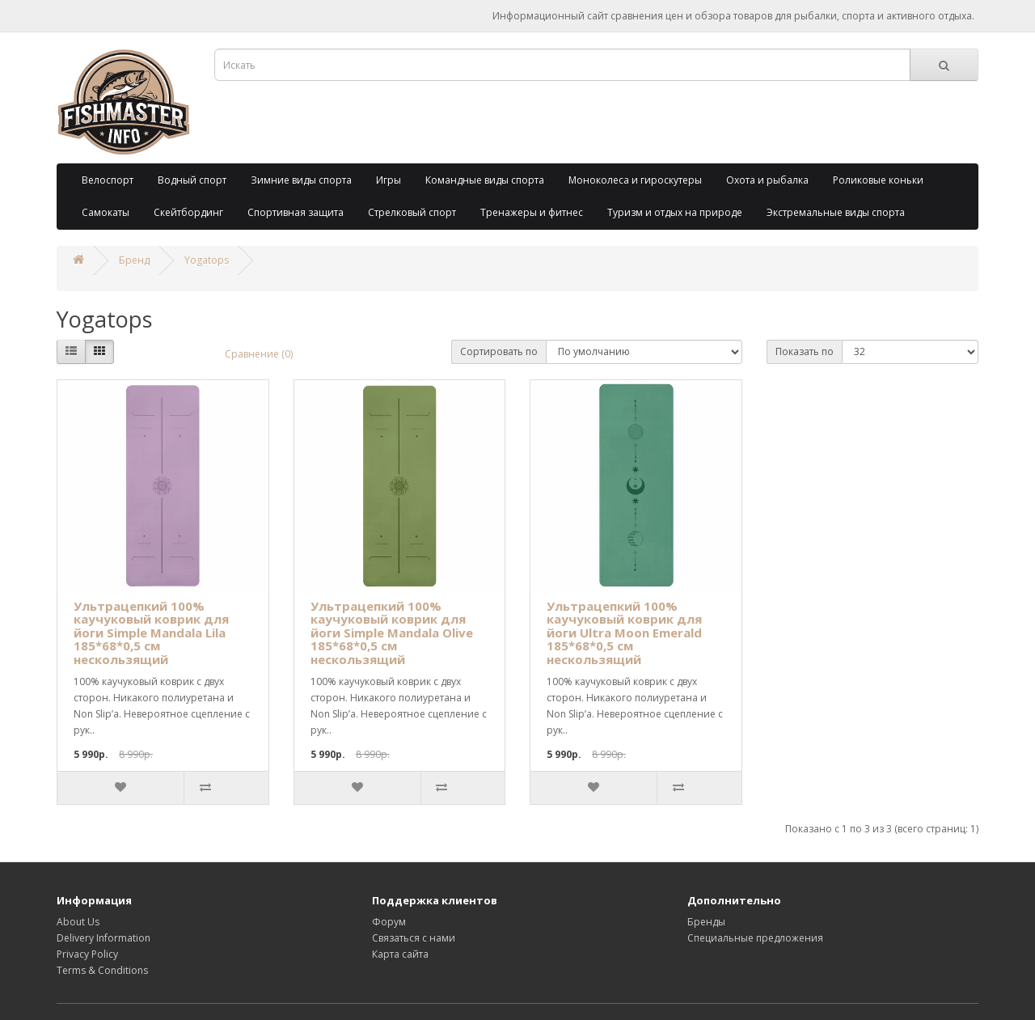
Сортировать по (499, 351)
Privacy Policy (87, 954)
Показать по (804, 351)
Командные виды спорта (484, 180)
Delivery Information (103, 938)
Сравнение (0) (259, 354)
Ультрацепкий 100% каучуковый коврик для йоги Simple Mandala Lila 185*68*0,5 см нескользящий (151, 632)
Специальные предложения (755, 938)
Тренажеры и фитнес (531, 212)
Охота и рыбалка (767, 180)
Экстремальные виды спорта (836, 212)
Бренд (134, 260)
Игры (388, 180)
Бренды (706, 922)
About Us (78, 922)
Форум (389, 922)
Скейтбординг (188, 212)
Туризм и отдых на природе (674, 212)
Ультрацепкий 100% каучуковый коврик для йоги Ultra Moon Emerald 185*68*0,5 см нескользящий (624, 632)
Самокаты (105, 212)
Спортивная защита (295, 212)
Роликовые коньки (878, 180)
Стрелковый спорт (412, 212)
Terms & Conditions (102, 970)
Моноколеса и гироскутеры (635, 180)
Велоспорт (107, 180)
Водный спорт (192, 180)
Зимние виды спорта (301, 180)
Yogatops (206, 260)
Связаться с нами (413, 938)
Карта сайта (400, 954)
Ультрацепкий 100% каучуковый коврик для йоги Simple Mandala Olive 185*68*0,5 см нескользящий (391, 632)
